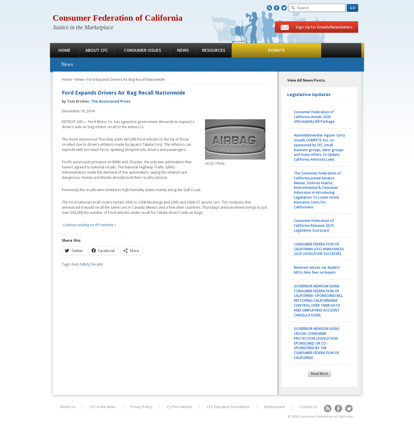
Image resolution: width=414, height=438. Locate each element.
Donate (276, 50)
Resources (213, 50)
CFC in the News (103, 406)
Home (64, 50)
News (183, 50)
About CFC (96, 50)
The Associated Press (111, 101)
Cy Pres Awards (179, 406)
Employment (274, 406)
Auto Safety (80, 264)
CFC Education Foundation (228, 406)
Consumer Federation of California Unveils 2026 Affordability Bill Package (314, 117)
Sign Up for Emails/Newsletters (316, 27)
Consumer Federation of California (118, 17)
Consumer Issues (142, 50)
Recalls (97, 264)
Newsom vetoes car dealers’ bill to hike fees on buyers (317, 270)
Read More (319, 373)
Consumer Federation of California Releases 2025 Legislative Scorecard (314, 225)
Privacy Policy (141, 406)
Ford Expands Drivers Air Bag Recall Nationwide (126, 79)
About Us (67, 406)
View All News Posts (306, 80)
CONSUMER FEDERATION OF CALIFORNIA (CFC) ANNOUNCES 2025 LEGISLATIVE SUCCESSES (319, 249)
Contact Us (308, 406)
